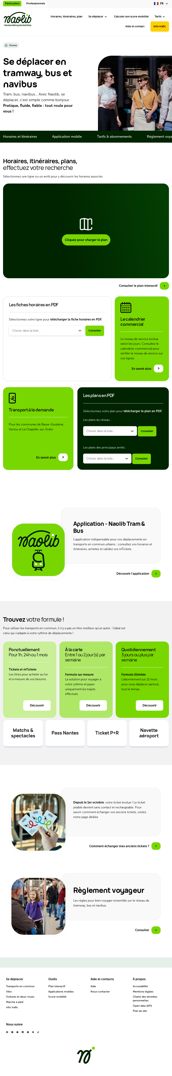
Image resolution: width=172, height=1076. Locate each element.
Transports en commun (20, 986)
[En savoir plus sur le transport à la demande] (52, 457)
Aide (93, 986)
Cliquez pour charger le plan (86, 240)
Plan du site (140, 1011)
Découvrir (37, 705)
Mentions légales (143, 991)
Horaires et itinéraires (20, 136)
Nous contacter (100, 991)
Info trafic (160, 26)
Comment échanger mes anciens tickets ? (119, 846)
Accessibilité (140, 986)
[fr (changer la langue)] (161, 3)
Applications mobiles (61, 991)
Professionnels (35, 3)
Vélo (9, 991)
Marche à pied (14, 1002)
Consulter (94, 330)
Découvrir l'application (132, 573)
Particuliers (12, 3)
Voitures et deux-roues (20, 996)
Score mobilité (57, 996)
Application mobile (67, 136)
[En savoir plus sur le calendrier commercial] (147, 368)
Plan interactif (56, 986)
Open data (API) (142, 1005)
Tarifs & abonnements (114, 136)
